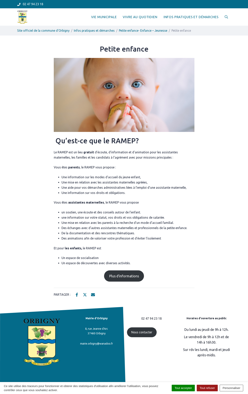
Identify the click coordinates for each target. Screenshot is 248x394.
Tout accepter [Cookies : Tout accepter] (183, 388)
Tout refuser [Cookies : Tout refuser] (207, 388)
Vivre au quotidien (140, 17)
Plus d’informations (124, 276)
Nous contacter (141, 332)
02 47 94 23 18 (151, 318)
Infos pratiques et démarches (191, 17)
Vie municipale (104, 17)
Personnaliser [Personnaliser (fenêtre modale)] (231, 388)
